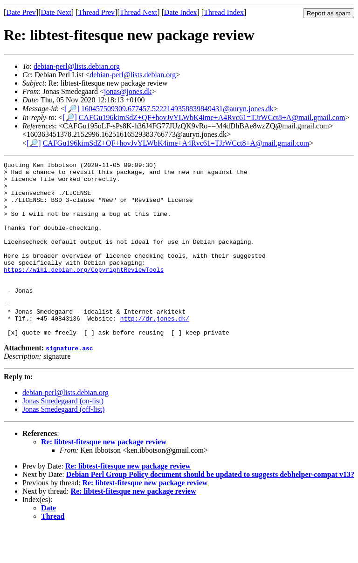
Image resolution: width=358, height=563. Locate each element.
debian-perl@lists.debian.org (77, 66)
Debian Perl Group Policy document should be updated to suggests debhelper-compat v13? (210, 509)
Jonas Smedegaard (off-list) (63, 444)
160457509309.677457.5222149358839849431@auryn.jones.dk (177, 109)
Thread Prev (96, 12)
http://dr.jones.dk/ (154, 350)
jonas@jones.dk (127, 91)
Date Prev (21, 12)
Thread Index (224, 12)
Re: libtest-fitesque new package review (103, 477)
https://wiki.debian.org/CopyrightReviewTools (84, 292)
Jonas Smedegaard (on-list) (62, 436)
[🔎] (72, 109)
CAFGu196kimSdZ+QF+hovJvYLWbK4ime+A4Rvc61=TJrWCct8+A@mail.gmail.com (212, 117)
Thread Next (138, 12)
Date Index (180, 12)
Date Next (56, 12)
